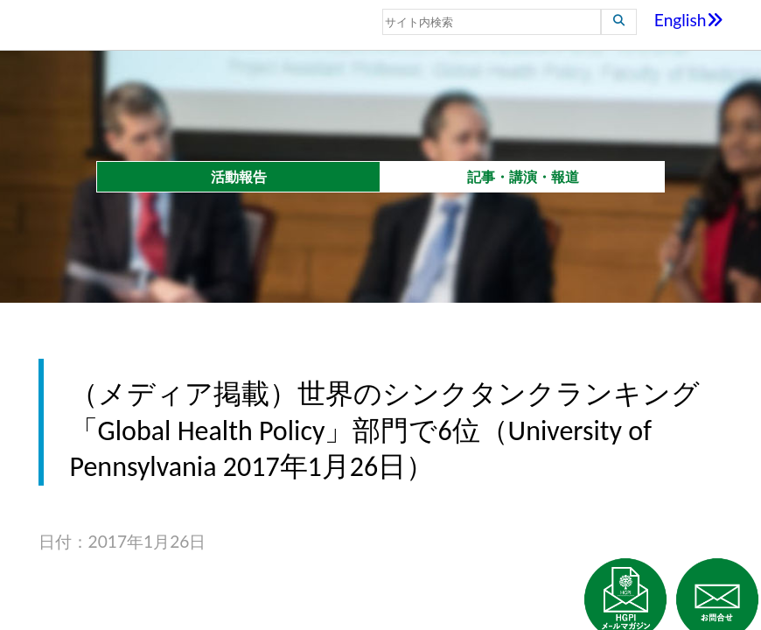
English (688, 20)
